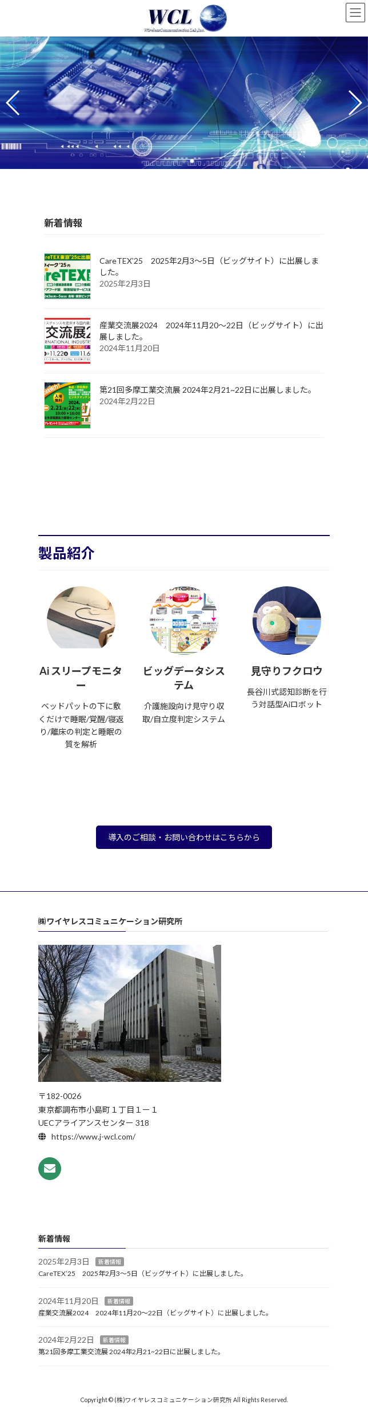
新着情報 (109, 1261)
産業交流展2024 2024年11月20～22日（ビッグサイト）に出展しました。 (155, 1312)
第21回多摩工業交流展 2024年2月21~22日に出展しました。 (207, 389)
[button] (176, 161)
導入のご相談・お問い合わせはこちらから (184, 837)
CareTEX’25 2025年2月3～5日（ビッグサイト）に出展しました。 (142, 1273)
